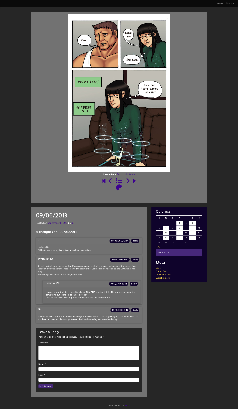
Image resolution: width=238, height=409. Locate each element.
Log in (159, 268)
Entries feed (161, 271)
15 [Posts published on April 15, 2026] (179, 232)
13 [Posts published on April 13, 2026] (166, 232)
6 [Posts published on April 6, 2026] (165, 228)
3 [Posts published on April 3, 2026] (192, 223)
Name (41, 364)
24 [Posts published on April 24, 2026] (192, 237)
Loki (126, 174)
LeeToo (127, 405)
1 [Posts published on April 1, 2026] (179, 223)
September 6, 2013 (58, 223)
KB (73, 223)
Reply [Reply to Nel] (135, 310)
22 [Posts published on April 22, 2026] (179, 237)
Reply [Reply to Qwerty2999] (134, 284)
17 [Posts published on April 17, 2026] (192, 232)
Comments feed (163, 275)
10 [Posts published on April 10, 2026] (192, 228)
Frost (120, 174)
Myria (132, 174)
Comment (43, 343)
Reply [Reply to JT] (135, 241)
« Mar (159, 247)
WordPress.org (163, 278)
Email (40, 375)
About (229, 4)
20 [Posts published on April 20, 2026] (166, 237)
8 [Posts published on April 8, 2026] (179, 228)
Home (220, 4)
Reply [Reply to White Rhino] (135, 259)
